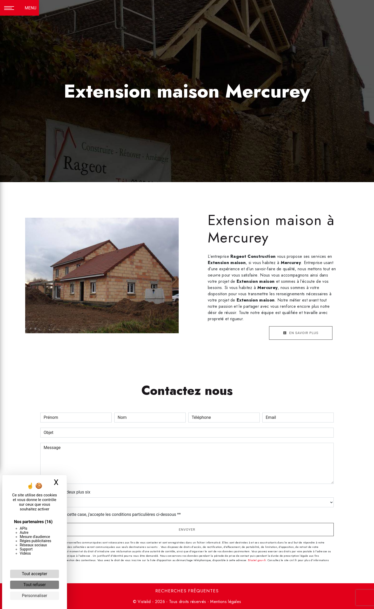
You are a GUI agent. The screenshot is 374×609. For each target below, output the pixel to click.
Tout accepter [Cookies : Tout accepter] (34, 573)
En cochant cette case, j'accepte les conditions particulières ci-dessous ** (113, 514)
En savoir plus (300, 333)
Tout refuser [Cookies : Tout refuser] (34, 584)
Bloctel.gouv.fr (257, 560)
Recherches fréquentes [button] (187, 590)
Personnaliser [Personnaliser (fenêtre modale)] (34, 595)
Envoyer (187, 529)
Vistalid (144, 602)
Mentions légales (225, 602)
